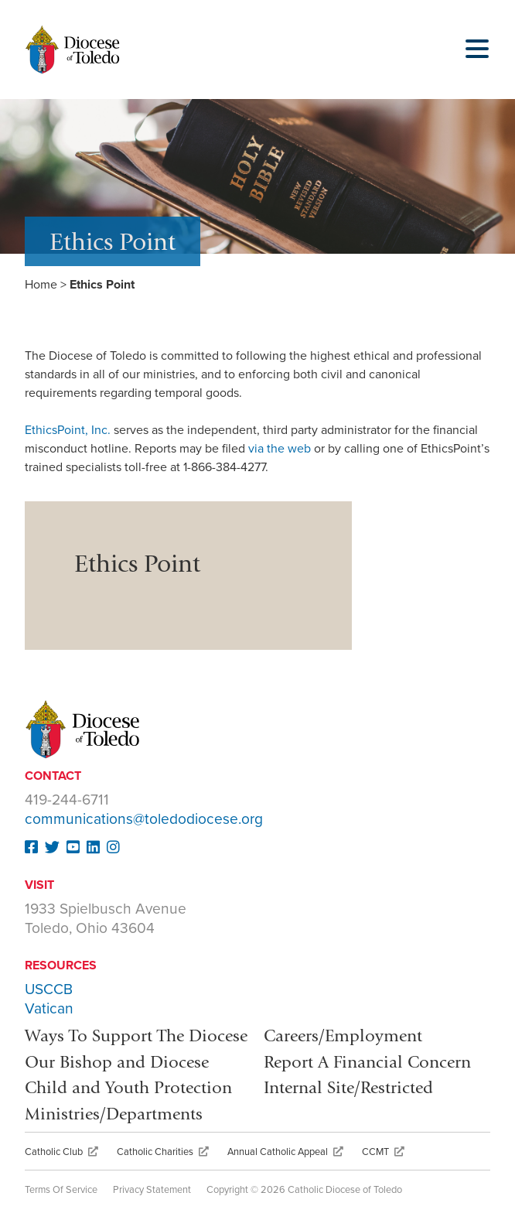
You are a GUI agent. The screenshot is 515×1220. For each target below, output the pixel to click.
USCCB (49, 989)
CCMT (383, 1152)
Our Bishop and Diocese (117, 1061)
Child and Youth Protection (128, 1087)
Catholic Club (61, 1152)
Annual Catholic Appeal (285, 1152)
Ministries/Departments (114, 1113)
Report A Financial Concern (367, 1061)
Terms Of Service (61, 1190)
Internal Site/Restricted (348, 1087)
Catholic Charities (163, 1152)
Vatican (49, 1008)
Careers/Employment (343, 1035)
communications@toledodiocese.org (144, 819)
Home (41, 284)
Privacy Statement (152, 1190)
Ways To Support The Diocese (136, 1035)
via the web (281, 448)
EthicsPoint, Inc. (69, 430)
